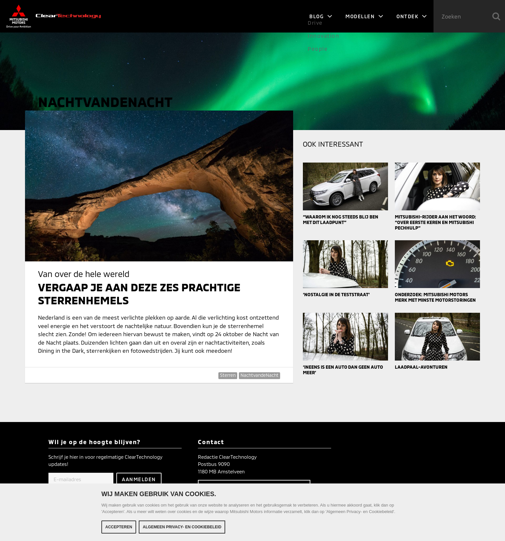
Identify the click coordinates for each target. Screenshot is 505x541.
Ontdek (411, 16)
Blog (320, 16)
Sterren (228, 375)
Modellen (364, 16)
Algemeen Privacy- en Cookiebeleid (182, 527)
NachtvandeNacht (259, 375)
